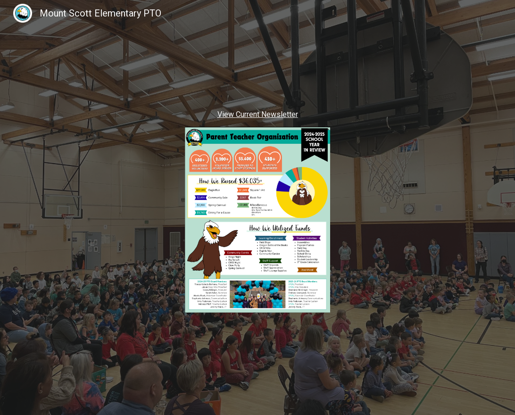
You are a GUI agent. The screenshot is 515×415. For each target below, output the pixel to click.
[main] (257, 114)
